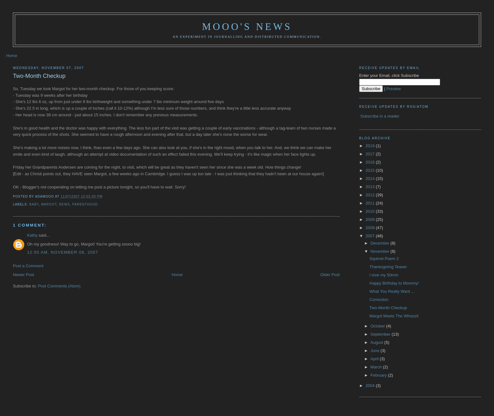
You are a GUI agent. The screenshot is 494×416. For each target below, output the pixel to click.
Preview (393, 88)
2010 (370, 211)
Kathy (32, 235)
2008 (370, 227)
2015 (370, 170)
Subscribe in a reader (379, 116)
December (380, 243)
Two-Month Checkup (39, 76)
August (377, 342)
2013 (370, 186)
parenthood (85, 204)
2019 (370, 145)
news (64, 204)
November (380, 251)
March (376, 367)
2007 (370, 236)
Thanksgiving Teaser (388, 266)
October (378, 326)
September (381, 334)
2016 (370, 162)
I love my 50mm (384, 275)
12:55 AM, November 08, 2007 (62, 252)
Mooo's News (247, 26)
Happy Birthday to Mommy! (394, 283)
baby (34, 204)
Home (11, 55)
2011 (370, 203)
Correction (379, 299)
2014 (370, 178)
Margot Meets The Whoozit (394, 316)
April (375, 358)
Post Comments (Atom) (59, 286)
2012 (370, 195)
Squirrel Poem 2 (384, 258)
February (379, 375)
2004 (370, 385)
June (375, 350)
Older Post (330, 274)
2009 (370, 219)
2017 (370, 154)
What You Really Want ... (392, 291)
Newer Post (23, 274)
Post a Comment (28, 265)
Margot (48, 204)
